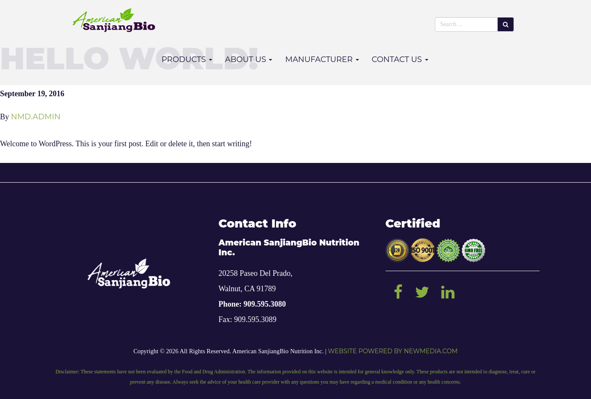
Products (186, 59)
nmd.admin (36, 116)
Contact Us (400, 59)
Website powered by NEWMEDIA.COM (392, 351)
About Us (249, 59)
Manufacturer (322, 59)
